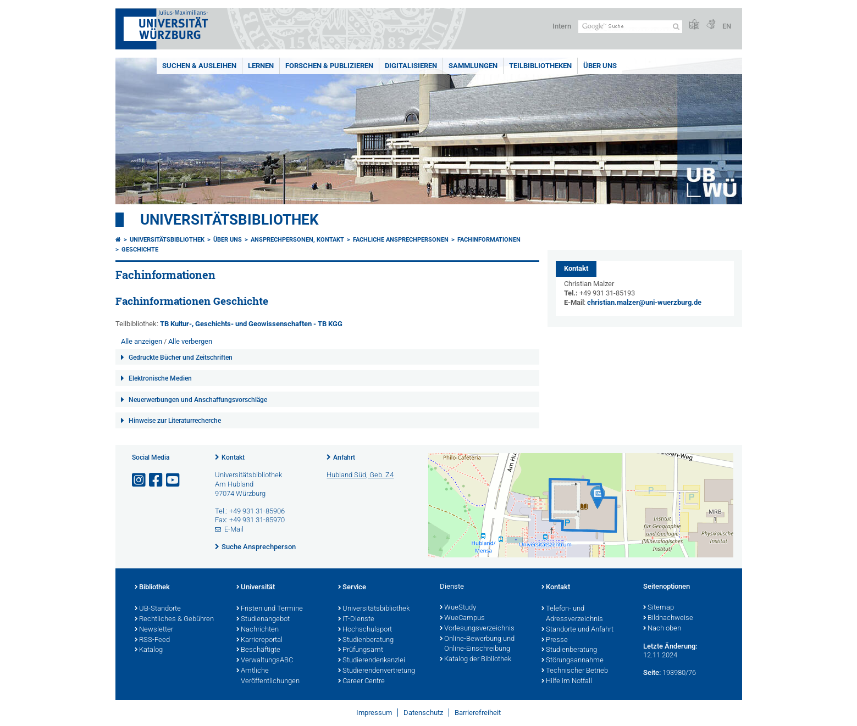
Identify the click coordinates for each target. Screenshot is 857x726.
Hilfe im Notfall (566, 681)
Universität (255, 588)
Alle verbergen (190, 341)
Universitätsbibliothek (229, 219)
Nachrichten (257, 630)
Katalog (149, 650)
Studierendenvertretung (376, 671)
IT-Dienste (356, 619)
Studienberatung (366, 640)
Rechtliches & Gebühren (174, 619)
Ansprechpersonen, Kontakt (297, 239)
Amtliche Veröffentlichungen (268, 676)
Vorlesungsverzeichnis (477, 629)
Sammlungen (473, 66)
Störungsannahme (572, 661)
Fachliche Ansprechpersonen (401, 239)
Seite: (652, 672)
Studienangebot (263, 619)
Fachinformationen (489, 239)
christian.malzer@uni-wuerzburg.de (644, 302)
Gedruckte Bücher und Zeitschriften (181, 357)
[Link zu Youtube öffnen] (173, 480)
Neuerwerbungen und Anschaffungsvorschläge (198, 400)
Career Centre (361, 681)
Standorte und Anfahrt (577, 630)
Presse (554, 640)
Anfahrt (344, 457)
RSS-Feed (152, 640)
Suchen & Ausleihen (199, 66)
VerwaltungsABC (264, 661)
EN (726, 26)
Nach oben (662, 629)
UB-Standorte (158, 609)
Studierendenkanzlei (371, 661)
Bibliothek (152, 588)
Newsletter (154, 630)
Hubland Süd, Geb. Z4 (360, 475)
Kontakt (233, 457)
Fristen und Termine (269, 609)
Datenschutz (423, 712)
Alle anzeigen (141, 341)
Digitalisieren (411, 66)
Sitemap (658, 608)
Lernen (261, 66)
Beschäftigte (258, 650)
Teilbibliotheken (540, 66)
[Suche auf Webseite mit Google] (630, 26)
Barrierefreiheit (478, 712)
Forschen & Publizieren (329, 66)
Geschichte (139, 249)
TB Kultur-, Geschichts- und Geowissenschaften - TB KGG (251, 324)
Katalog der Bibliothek (475, 659)
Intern (561, 26)
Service (352, 588)
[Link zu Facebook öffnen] (156, 480)
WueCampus (462, 618)
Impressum (374, 712)
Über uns (600, 66)
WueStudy (458, 608)
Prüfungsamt (360, 650)
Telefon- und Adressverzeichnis (572, 614)
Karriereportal (259, 640)
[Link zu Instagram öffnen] (139, 480)
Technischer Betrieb (574, 671)
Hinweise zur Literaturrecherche (175, 421)
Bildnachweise (668, 618)
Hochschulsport (365, 630)
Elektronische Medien (160, 378)
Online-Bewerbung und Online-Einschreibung (477, 644)
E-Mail (234, 529)
